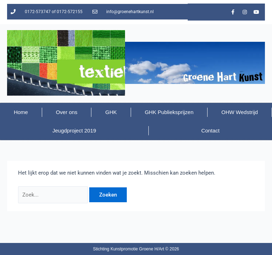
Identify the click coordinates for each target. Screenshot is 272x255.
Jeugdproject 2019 (74, 131)
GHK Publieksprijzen (169, 112)
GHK (111, 112)
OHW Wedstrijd (239, 112)
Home (21, 112)
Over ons (67, 112)
